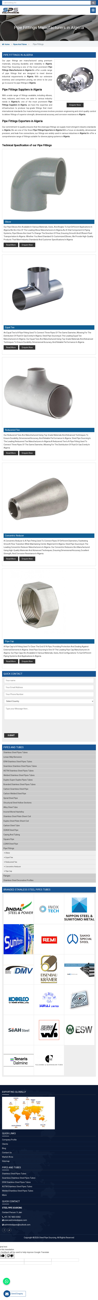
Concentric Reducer (14, 535)
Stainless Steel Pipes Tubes (15, 752)
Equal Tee (9, 327)
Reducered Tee (12, 430)
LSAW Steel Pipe (10, 844)
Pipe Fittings (8, 848)
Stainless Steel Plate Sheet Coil (17, 816)
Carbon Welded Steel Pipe (14, 793)
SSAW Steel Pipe (10, 830)
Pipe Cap (9, 641)
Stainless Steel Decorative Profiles (18, 880)
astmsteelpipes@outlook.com (17, 1225)
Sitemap (6, 1161)
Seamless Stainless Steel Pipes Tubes (20, 766)
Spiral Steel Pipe (10, 798)
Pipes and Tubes (20, 44)
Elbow (8, 221)
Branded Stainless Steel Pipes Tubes (19, 784)
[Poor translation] (10, 1256)
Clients (5, 1144)
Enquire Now (75, 105)
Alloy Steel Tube (10, 807)
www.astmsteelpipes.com (14, 1220)
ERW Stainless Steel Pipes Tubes (17, 761)
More (4, 1195)
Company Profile (9, 1140)
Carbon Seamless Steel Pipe (15, 789)
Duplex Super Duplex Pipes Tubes (18, 780)
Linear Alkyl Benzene (12, 757)
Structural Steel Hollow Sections (17, 803)
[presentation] (20, 726)
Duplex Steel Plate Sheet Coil (16, 821)
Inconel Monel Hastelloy (13, 812)
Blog (4, 1148)
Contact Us (7, 1152)
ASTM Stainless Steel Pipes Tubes (18, 771)
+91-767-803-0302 (12, 1217)
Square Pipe (8, 839)
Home (5, 44)
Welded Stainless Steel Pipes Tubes (19, 775)
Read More (11, 245)
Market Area (7, 1157)
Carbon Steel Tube (11, 825)
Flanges (6, 876)
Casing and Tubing (11, 835)
